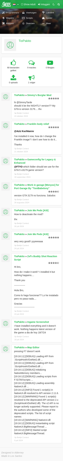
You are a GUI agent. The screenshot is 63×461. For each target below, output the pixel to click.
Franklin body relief (38, 124)
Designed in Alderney (12, 452)
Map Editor (33, 347)
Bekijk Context (21, 113)
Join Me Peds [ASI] (37, 210)
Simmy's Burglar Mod (39, 95)
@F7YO (18, 166)
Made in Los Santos (11, 456)
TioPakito (25, 41)
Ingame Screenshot (38, 322)
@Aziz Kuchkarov (24, 131)
